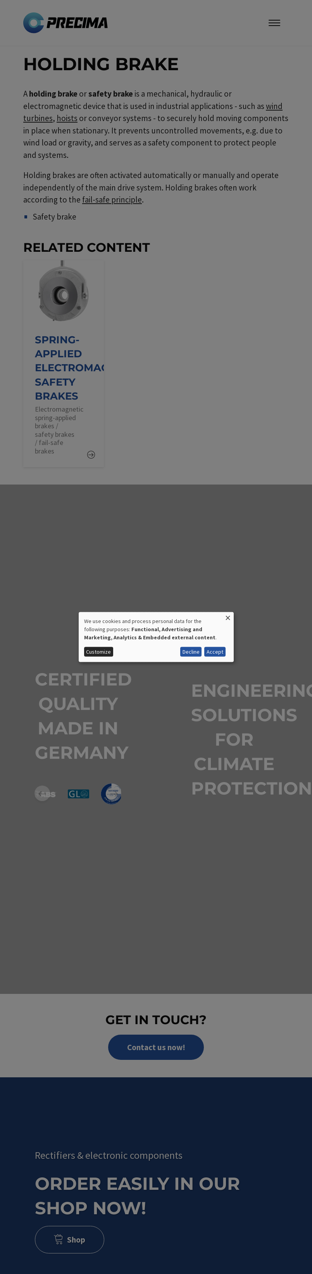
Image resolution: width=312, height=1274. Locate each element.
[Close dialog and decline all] (228, 617)
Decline (191, 651)
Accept (215, 651)
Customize (98, 651)
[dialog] (156, 637)
